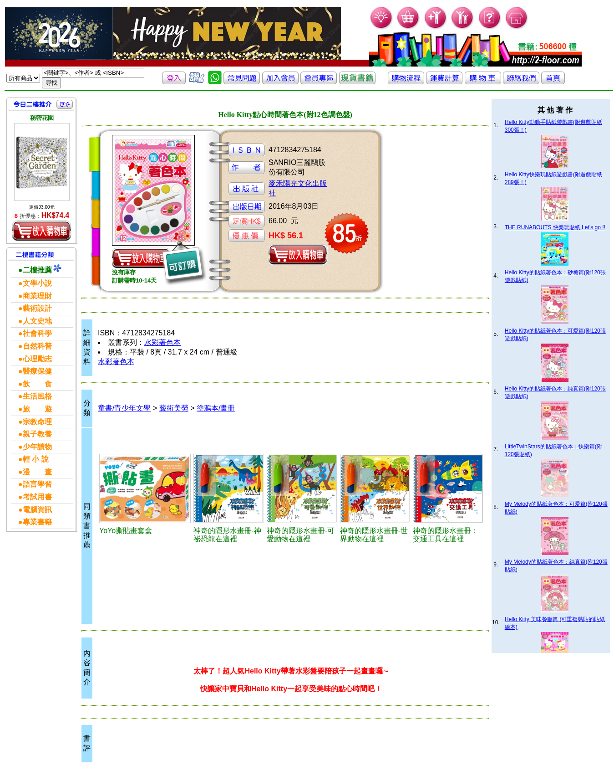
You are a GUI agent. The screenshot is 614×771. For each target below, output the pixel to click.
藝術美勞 (173, 408)
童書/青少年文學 (124, 408)
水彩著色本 (162, 342)
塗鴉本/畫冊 (216, 408)
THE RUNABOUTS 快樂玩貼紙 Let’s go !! (555, 227)
